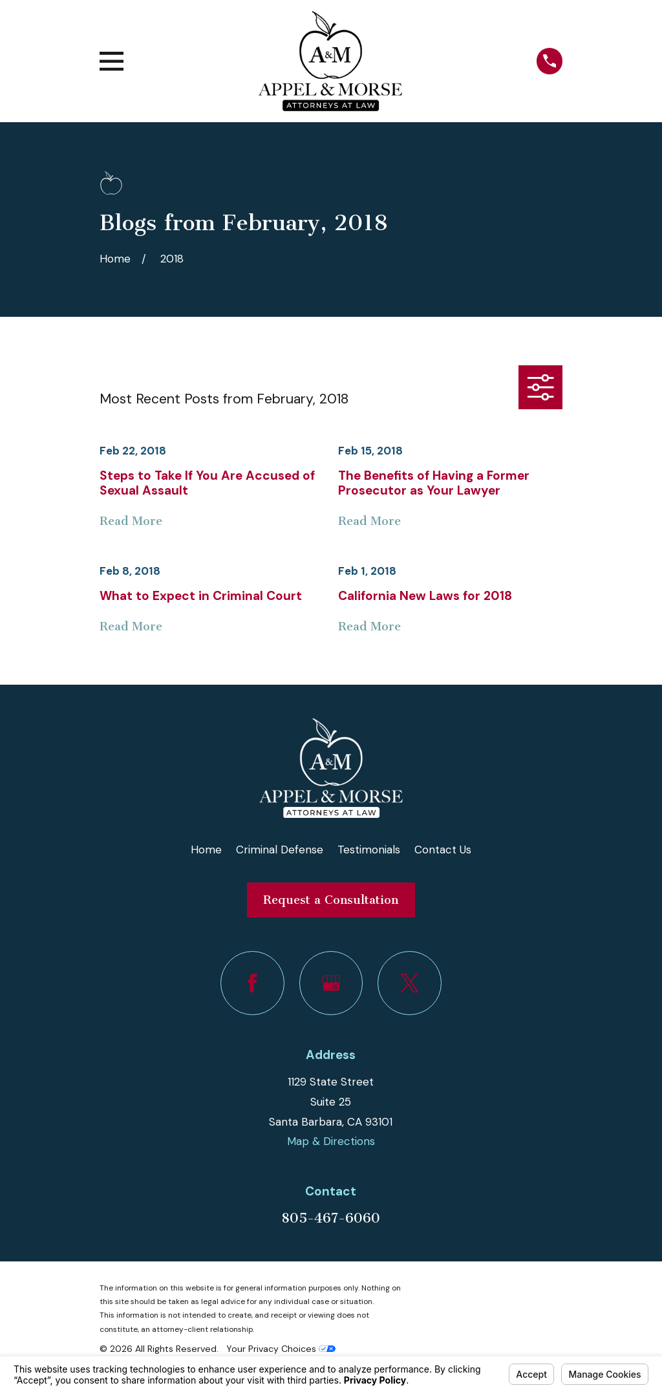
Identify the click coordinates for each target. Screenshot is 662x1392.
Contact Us (442, 849)
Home (206, 849)
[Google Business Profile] (331, 983)
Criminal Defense (279, 849)
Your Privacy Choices (281, 1349)
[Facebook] (252, 983)
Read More (131, 521)
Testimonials (368, 849)
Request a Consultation (330, 900)
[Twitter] (410, 983)
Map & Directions (331, 1141)
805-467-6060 (330, 1218)
